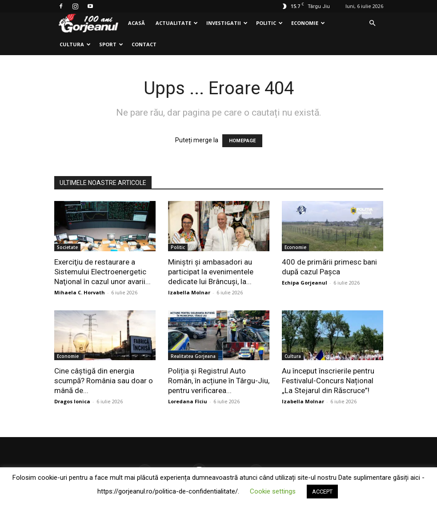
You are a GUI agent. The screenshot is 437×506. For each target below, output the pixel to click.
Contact (144, 44)
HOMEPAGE (242, 141)
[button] (372, 23)
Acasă (136, 23)
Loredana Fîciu (187, 401)
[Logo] (88, 23)
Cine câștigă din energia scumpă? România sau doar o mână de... (103, 380)
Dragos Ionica (72, 401)
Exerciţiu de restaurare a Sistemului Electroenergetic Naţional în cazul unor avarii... (102, 271)
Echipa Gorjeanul (304, 282)
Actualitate (177, 23)
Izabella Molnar (189, 292)
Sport (111, 44)
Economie (308, 23)
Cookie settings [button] (273, 491)
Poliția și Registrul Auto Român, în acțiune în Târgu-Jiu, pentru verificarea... (218, 380)
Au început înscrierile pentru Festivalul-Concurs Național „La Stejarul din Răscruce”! (328, 380)
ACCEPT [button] (322, 491)
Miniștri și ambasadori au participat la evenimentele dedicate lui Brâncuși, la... (210, 271)
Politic (269, 23)
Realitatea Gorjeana (193, 356)
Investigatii (227, 23)
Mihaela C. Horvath (79, 292)
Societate (67, 247)
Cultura (75, 44)
